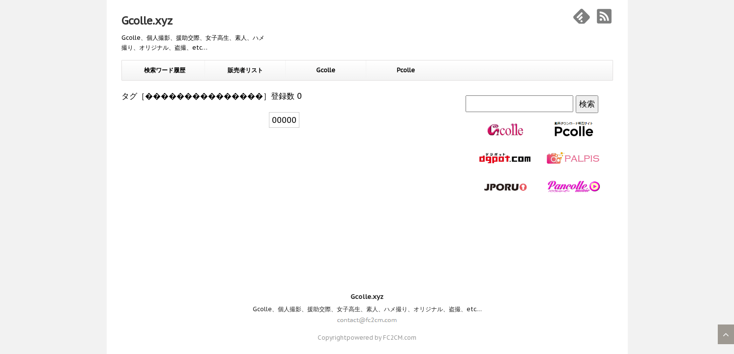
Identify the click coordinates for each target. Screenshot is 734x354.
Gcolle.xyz (147, 21)
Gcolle (325, 70)
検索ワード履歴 (164, 70)
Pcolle (406, 70)
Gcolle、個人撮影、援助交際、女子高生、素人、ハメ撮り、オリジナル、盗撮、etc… (367, 225)
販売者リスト (245, 70)
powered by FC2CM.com (381, 254)
